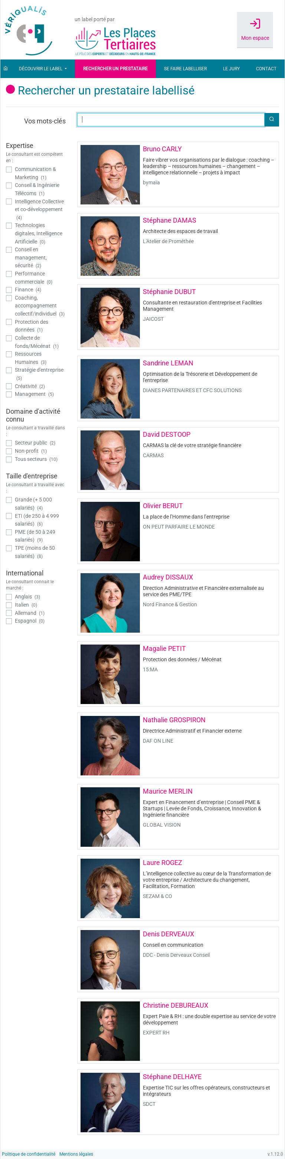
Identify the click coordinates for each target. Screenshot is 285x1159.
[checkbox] (36, 173)
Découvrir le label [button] (41, 68)
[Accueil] (5, 68)
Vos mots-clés (45, 121)
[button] (271, 119)
